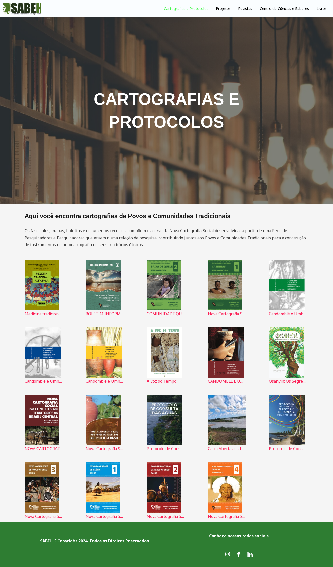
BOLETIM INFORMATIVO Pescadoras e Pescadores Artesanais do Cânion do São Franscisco (105, 314)
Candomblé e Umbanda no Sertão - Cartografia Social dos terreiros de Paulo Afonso (44, 381)
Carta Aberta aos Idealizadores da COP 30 (227, 449)
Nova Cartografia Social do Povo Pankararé (105, 516)
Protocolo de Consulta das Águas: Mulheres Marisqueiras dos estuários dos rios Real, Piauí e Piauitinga (166, 449)
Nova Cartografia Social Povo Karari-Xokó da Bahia (44, 516)
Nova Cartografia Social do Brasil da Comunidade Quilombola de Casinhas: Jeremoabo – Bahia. (227, 314)
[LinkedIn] (250, 554)
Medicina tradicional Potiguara (44, 314)
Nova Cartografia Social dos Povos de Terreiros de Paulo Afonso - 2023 (105, 449)
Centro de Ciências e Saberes (282, 8)
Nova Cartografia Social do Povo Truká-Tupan (166, 516)
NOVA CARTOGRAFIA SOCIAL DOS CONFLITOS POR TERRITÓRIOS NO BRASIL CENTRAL (44, 449)
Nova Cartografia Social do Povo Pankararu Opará (227, 516)
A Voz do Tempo (162, 381)
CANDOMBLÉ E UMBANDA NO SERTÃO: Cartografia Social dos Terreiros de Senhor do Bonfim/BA (227, 381)
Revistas (240, 8)
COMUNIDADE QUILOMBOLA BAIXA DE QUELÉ (166, 314)
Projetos (218, 8)
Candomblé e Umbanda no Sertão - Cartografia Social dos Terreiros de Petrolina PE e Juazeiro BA (105, 381)
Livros (321, 8)
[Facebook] (239, 554)
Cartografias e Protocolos (180, 8)
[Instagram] (227, 554)
